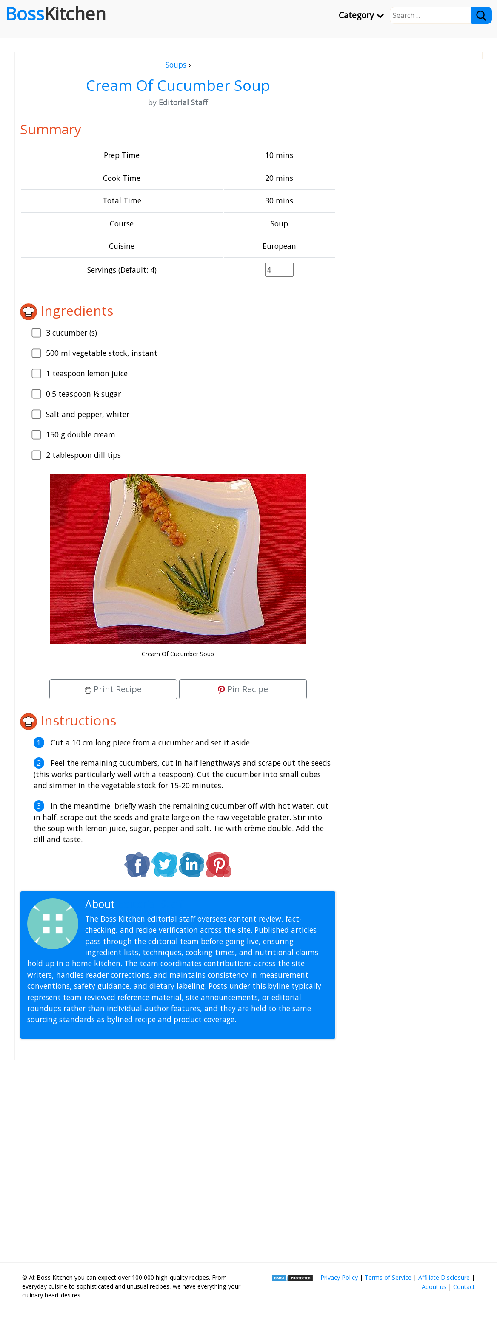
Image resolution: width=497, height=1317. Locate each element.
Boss (55, 13)
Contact (464, 1287)
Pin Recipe (243, 689)
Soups (176, 64)
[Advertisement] (177, 1157)
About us (434, 1287)
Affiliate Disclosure (444, 1277)
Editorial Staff (150, 904)
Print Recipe (113, 689)
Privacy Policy (339, 1277)
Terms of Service (388, 1277)
